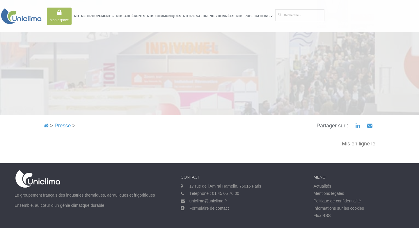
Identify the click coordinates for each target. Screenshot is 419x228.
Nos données (222, 16)
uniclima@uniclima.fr (208, 201)
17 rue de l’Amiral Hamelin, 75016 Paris (225, 186)
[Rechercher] (299, 15)
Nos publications (254, 16)
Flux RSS (322, 215)
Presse (63, 126)
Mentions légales (328, 193)
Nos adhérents (130, 16)
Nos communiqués (164, 16)
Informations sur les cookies (338, 208)
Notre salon (195, 16)
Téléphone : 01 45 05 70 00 (214, 193)
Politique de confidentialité (337, 201)
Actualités (322, 186)
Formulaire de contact (209, 208)
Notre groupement (94, 16)
